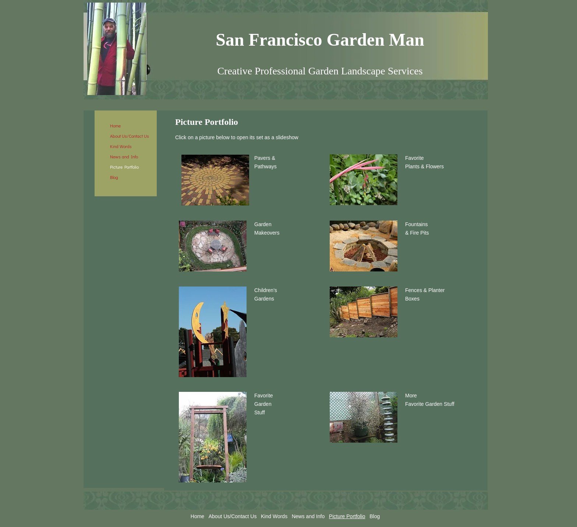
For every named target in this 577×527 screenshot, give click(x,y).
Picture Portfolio (124, 167)
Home (115, 126)
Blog (114, 177)
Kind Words (121, 146)
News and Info (124, 156)
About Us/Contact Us (129, 136)
